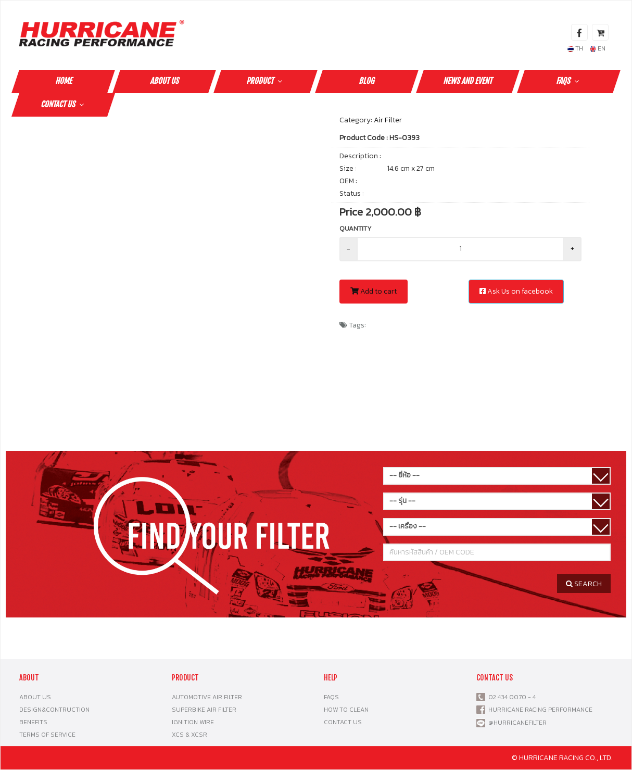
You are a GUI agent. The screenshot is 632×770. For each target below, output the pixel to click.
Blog (366, 81)
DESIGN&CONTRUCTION (54, 709)
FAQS (569, 81)
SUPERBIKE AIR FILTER (204, 709)
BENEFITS (33, 722)
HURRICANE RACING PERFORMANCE (538, 709)
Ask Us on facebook (516, 291)
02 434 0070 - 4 (510, 697)
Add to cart (373, 291)
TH (575, 48)
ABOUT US (164, 81)
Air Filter (388, 120)
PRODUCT (265, 81)
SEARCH (584, 583)
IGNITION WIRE (193, 722)
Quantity (355, 228)
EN (597, 48)
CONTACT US (63, 104)
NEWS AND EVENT (467, 81)
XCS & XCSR (189, 734)
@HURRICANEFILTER (517, 722)
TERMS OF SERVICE (47, 734)
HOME (63, 81)
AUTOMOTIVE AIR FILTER (207, 697)
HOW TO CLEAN (346, 709)
